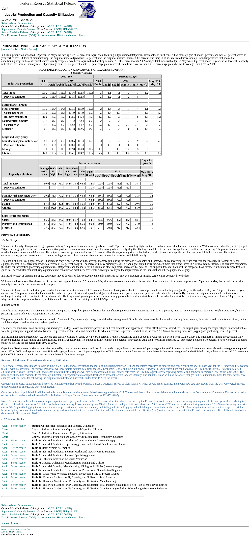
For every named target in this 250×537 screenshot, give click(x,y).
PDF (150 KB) (64, 32)
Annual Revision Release (15, 32)
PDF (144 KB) (64, 26)
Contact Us (17, 532)
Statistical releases (11, 523)
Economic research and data (19, 529)
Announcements (46, 35)
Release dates (8, 23)
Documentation (26, 23)
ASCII (50, 26)
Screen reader (18, 425)
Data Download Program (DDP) (18, 35)
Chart (5, 429)
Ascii (5, 425)
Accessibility (6, 532)
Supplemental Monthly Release (18, 29)
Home (3, 529)
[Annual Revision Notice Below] (19, 49)
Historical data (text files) (71, 35)
